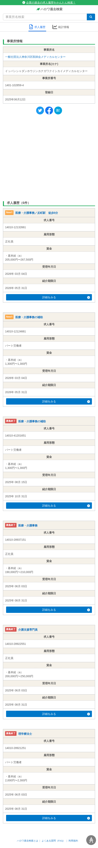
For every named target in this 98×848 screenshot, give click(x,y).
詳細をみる (66, 297)
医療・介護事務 (28, 525)
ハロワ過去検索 (49, 9)
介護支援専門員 (28, 629)
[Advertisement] (49, 156)
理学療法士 (25, 733)
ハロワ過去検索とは (27, 840)
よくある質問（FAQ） (53, 840)
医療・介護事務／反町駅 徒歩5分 (36, 213)
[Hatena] (58, 110)
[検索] (91, 17)
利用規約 (73, 840)
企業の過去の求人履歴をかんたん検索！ (49, 2)
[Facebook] (49, 110)
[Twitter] (40, 110)
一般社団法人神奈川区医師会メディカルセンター (35, 56)
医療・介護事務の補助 (29, 317)
